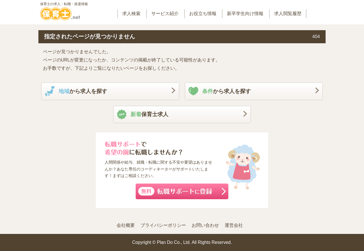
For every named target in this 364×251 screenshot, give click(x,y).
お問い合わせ (205, 225)
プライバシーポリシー (163, 225)
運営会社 (234, 225)
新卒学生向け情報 (245, 13)
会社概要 (126, 225)
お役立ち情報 (202, 13)
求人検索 (131, 13)
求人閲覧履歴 (287, 13)
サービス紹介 (165, 13)
